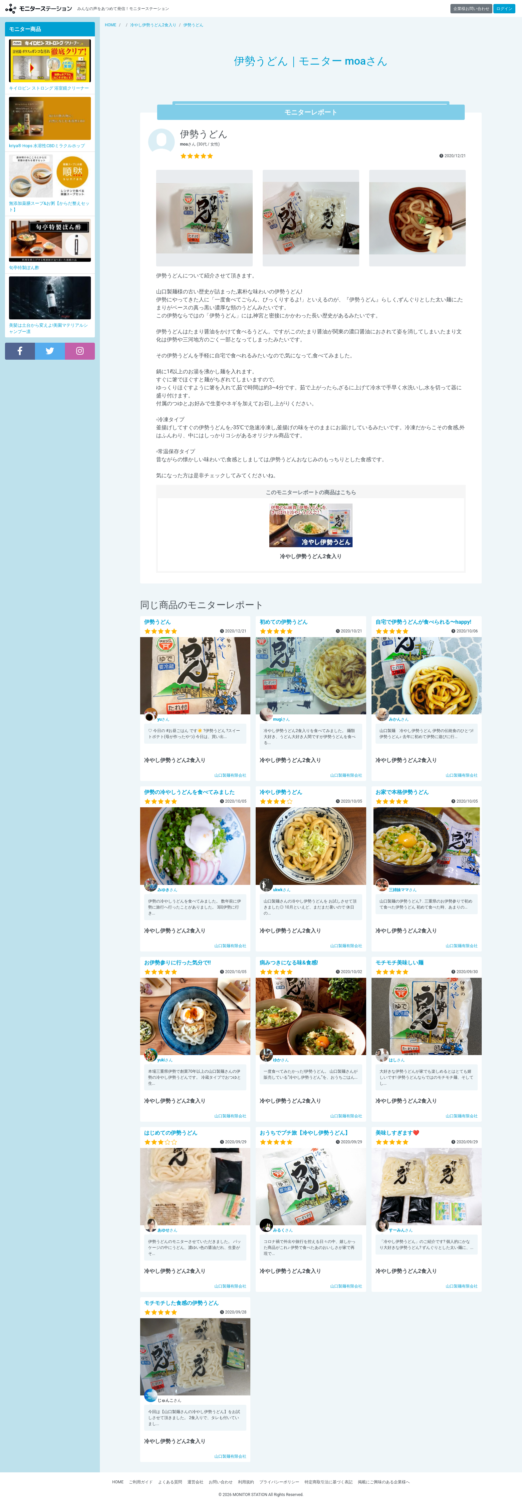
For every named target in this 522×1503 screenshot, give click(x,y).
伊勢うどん (157, 622)
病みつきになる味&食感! (289, 962)
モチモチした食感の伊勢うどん (181, 1303)
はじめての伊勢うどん (170, 1133)
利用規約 (246, 1482)
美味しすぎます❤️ (397, 1133)
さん (163, 719)
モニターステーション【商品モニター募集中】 (38, 8)
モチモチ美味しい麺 (399, 962)
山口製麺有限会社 (230, 775)
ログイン (504, 8)
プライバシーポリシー (279, 1482)
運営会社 (195, 1482)
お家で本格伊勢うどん (402, 792)
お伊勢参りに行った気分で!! (177, 962)
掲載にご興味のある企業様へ (384, 1482)
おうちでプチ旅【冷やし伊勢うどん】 (305, 1133)
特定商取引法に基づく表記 (329, 1482)
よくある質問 (170, 1482)
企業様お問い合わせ (471, 8)
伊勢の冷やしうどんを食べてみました (189, 792)
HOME (118, 1482)
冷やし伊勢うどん (281, 792)
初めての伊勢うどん (284, 622)
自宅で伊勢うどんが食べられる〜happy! (423, 622)
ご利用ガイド (141, 1482)
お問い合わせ (221, 1482)
